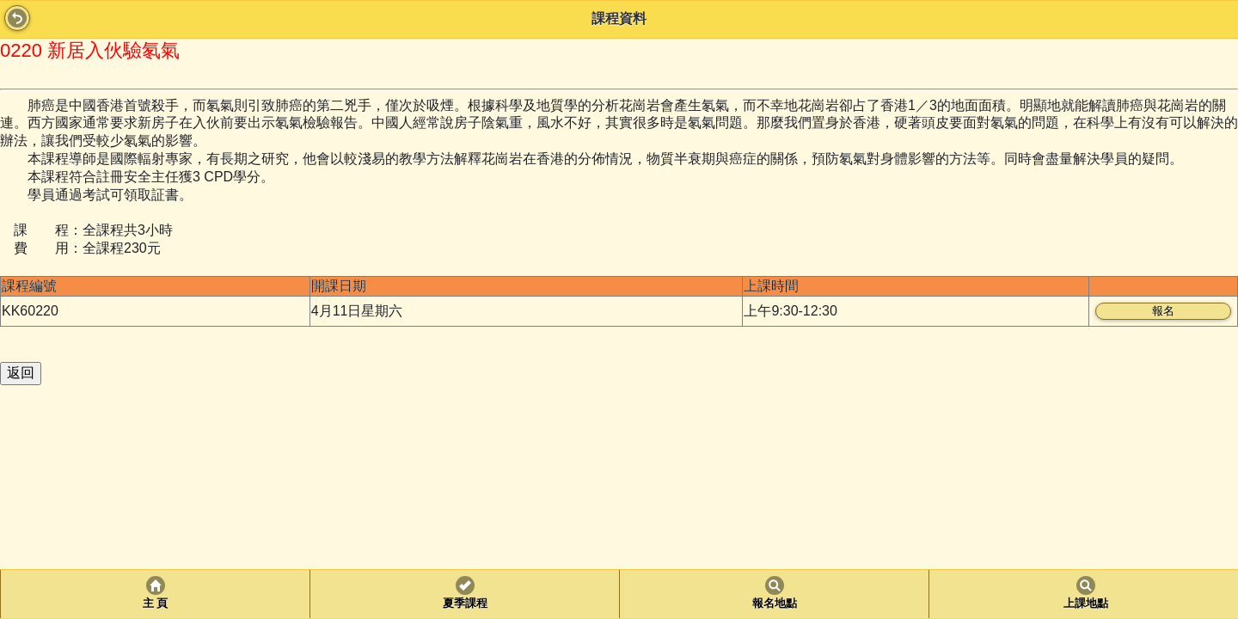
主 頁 (155, 604)
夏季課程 (465, 604)
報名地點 (774, 604)
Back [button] (17, 18)
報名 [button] (1163, 310)
